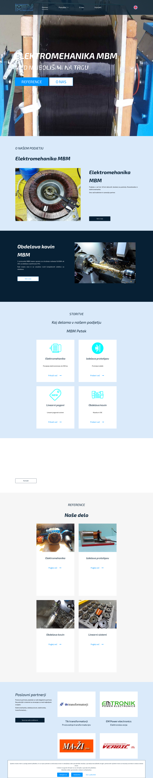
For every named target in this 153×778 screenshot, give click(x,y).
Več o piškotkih (91, 775)
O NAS (61, 81)
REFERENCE (32, 81)
